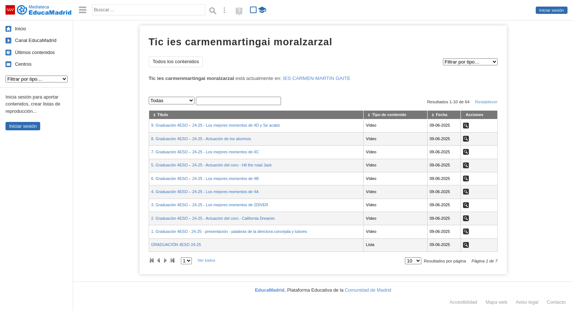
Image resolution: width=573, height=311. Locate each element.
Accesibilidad (463, 302)
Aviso (527, 302)
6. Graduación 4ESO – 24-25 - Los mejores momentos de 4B (205, 178)
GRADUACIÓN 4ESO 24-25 (176, 244)
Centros (23, 64)
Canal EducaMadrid (35, 40)
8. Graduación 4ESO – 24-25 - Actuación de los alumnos (201, 139)
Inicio (20, 28)
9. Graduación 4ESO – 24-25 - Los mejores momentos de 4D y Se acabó (215, 125)
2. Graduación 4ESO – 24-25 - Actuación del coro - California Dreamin (213, 218)
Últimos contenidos (35, 52)
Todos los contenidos (176, 61)
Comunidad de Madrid (368, 290)
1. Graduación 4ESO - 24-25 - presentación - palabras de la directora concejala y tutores (229, 231)
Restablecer (486, 102)
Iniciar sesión (551, 10)
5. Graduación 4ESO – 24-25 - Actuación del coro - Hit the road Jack (211, 165)
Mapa (497, 302)
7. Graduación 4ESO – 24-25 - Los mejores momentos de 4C (205, 152)
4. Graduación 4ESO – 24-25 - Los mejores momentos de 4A (205, 191)
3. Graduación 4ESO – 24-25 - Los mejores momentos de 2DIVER (209, 205)
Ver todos (206, 260)
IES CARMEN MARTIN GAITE (316, 78)
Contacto (556, 302)
